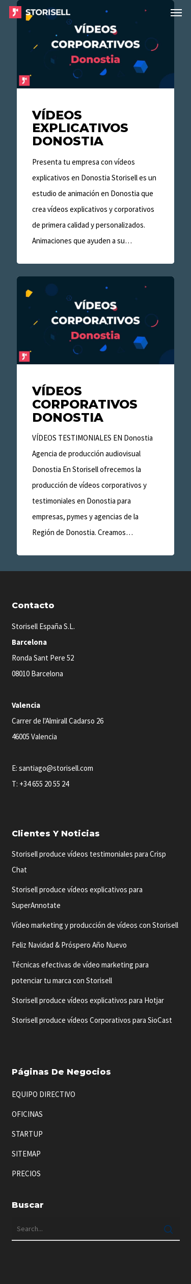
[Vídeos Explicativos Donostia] (95, 132)
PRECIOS (26, 1173)
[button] (176, 12)
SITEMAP (26, 1153)
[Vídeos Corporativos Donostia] (95, 416)
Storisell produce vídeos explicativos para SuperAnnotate (77, 897)
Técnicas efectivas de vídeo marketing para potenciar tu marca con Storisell (80, 972)
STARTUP (27, 1134)
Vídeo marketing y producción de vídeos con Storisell (95, 925)
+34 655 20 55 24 (44, 784)
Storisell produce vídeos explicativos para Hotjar (88, 1000)
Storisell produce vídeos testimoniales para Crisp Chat (89, 861)
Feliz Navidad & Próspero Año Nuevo (69, 945)
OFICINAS (27, 1114)
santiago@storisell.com (56, 768)
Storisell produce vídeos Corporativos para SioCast (92, 1020)
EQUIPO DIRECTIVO (43, 1094)
